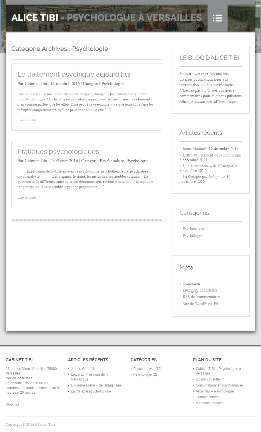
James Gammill (195, 148)
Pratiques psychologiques (58, 152)
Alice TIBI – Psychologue (215, 391)
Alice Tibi (106, 18)
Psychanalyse (112, 160)
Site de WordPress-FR (201, 304)
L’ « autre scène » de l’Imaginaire (210, 166)
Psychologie (112, 83)
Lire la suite (26, 120)
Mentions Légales (209, 403)
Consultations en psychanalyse (219, 385)
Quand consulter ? (210, 379)
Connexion (191, 283)
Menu (218, 18)
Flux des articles (200, 290)
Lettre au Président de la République (212, 155)
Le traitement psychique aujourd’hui (73, 74)
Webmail (12, 405)
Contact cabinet (208, 397)
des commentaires (201, 297)
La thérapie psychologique (204, 177)
